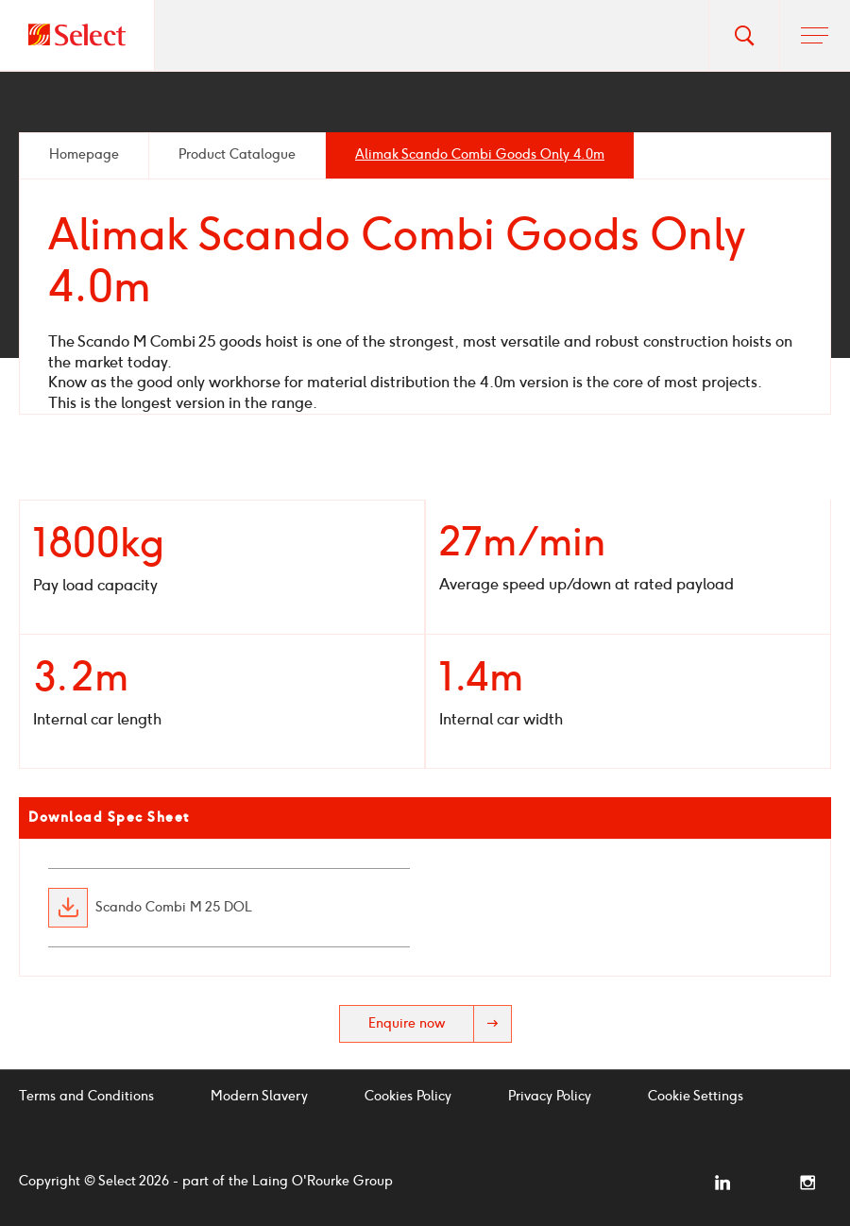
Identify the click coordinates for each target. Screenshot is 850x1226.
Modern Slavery (259, 1096)
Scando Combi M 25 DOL (173, 908)
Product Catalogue (237, 154)
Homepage (84, 154)
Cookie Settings (695, 1096)
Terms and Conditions (86, 1096)
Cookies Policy (408, 1096)
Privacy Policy (549, 1096)
